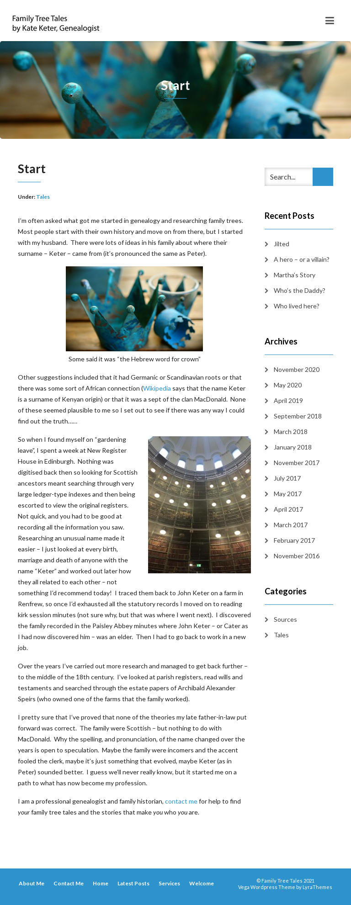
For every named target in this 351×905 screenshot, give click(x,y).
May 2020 (288, 385)
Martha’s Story (294, 275)
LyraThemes (317, 887)
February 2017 (294, 540)
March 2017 (291, 525)
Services (169, 883)
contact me (181, 801)
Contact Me (68, 883)
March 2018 (291, 431)
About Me (31, 883)
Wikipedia (157, 388)
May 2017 (288, 493)
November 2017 (296, 462)
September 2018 (298, 416)
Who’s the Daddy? (299, 290)
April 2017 (288, 509)
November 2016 (296, 556)
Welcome (201, 883)
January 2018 (293, 447)
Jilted (281, 244)
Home (100, 883)
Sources (285, 619)
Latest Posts (133, 883)
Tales (43, 196)
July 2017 (287, 478)
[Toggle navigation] (329, 20)
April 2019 (288, 400)
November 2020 (296, 369)
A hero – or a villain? (302, 259)
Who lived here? (296, 306)
